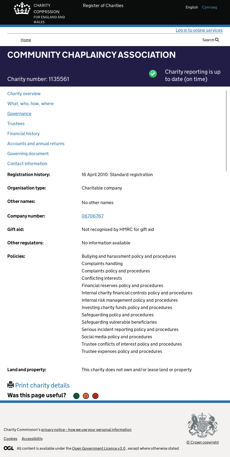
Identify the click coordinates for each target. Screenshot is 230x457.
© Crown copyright (202, 442)
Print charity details (38, 385)
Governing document (28, 153)
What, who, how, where (30, 103)
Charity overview (24, 93)
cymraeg (209, 7)
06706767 (93, 216)
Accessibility (32, 438)
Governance (19, 113)
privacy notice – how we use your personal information (86, 429)
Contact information (27, 163)
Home (26, 40)
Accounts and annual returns (36, 143)
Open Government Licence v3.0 (98, 448)
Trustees (16, 123)
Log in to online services (199, 30)
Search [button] (210, 40)
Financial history (23, 133)
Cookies (10, 438)
